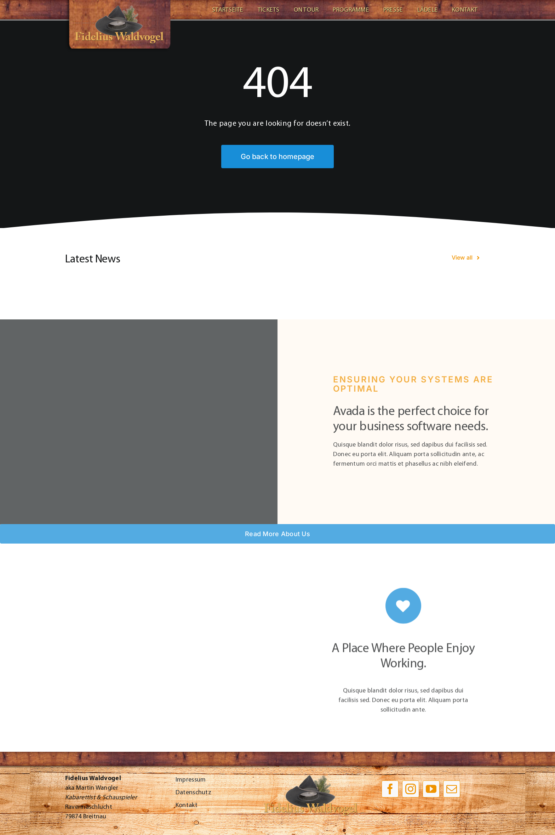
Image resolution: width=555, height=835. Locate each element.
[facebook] (390, 788)
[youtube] (431, 788)
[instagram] (410, 788)
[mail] (451, 788)
